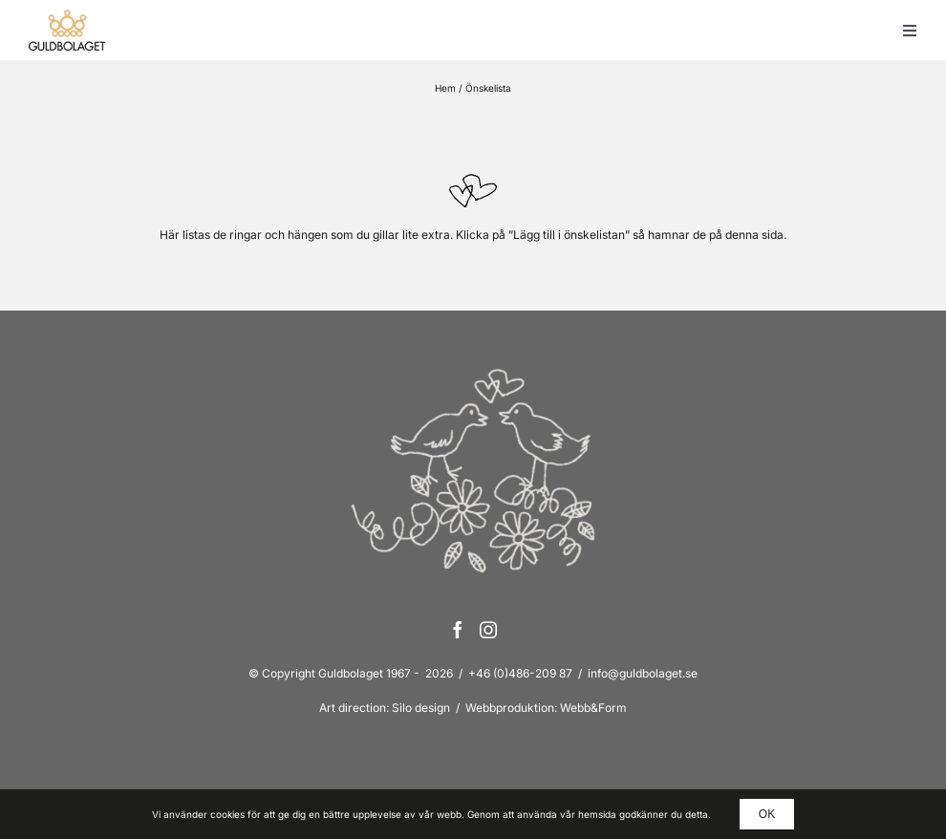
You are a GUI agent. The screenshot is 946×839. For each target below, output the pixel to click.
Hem (445, 88)
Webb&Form (593, 707)
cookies (227, 814)
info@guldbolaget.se (643, 673)
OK (767, 814)
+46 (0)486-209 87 (520, 673)
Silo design (421, 707)
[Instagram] (488, 629)
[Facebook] (457, 629)
